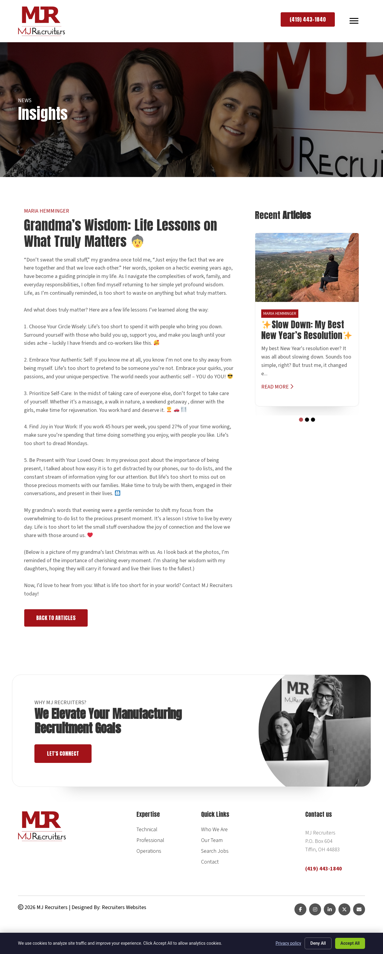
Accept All (350, 943)
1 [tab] (299, 418)
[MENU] (354, 21)
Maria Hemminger (46, 211)
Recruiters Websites (124, 907)
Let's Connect (65, 753)
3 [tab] (311, 418)
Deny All (318, 943)
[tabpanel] (307, 319)
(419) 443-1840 (323, 869)
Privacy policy (288, 943)
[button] (307, 19)
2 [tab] (305, 418)
